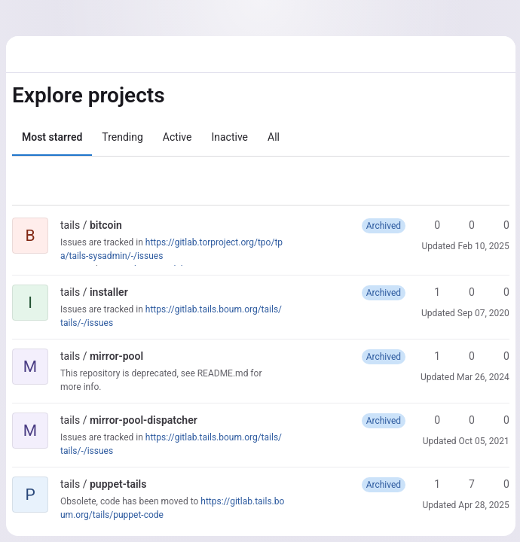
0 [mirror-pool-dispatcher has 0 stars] (429, 420)
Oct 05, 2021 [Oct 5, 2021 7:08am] (482, 441)
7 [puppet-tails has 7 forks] (463, 484)
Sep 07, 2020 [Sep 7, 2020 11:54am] (482, 313)
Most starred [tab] (52, 137)
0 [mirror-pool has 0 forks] (463, 356)
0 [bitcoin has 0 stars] (429, 225)
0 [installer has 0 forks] (463, 292)
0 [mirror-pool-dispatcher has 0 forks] (463, 420)
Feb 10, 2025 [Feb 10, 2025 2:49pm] (482, 246)
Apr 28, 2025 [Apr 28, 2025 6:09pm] (482, 505)
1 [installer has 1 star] (429, 292)
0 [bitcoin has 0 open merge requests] (498, 225)
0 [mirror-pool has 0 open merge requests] (498, 356)
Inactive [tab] (229, 137)
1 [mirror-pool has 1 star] (429, 356)
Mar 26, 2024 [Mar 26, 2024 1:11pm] (481, 377)
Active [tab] (177, 137)
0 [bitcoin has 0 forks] (463, 225)
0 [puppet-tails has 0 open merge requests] (498, 484)
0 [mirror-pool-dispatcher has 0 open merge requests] (498, 420)
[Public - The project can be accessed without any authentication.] (134, 225)
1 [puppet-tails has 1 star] (429, 484)
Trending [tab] (122, 137)
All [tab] (274, 137)
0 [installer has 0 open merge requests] (498, 292)
